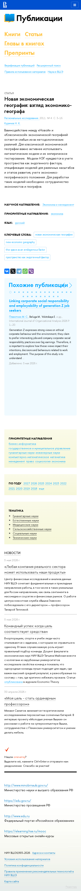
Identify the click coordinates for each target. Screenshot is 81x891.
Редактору (71, 886)
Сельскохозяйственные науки (32, 529)
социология (43, 461)
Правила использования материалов (25, 72)
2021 (12, 488)
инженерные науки (48, 452)
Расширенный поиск (49, 65)
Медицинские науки (25, 525)
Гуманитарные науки (25, 516)
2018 (34, 488)
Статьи (34, 34)
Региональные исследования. (22, 118)
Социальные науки (25, 533)
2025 (41, 483)
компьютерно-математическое (29, 457)
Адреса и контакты (43, 853)
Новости (12, 553)
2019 (27, 488)
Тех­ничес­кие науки (25, 538)
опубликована (13, 682)
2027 (27, 483)
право (30, 461)
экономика (58, 461)
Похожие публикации (38, 285)
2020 (19, 488)
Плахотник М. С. (18, 317)
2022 (63, 483)
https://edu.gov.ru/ (17, 801)
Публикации (39, 18)
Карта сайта (11, 881)
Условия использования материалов (27, 859)
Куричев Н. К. (12, 123)
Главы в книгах (24, 43)
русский (20, 223)
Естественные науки (26, 520)
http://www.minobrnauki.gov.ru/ (26, 785)
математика (57, 457)
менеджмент (17, 461)
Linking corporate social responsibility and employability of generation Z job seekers (39, 305)
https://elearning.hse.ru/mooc (25, 831)
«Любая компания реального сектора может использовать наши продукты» (35, 569)
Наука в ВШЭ (55, 72)
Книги (12, 34)
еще (41, 488)
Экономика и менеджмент (58, 204)
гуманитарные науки (22, 452)
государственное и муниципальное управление (39, 448)
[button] (10, 292)
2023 (56, 483)
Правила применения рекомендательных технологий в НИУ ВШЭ (39, 873)
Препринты (19, 52)
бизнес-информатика (22, 444)
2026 (34, 483)
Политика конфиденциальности (24, 865)
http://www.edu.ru (17, 816)
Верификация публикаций (20, 65)
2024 (48, 483)
